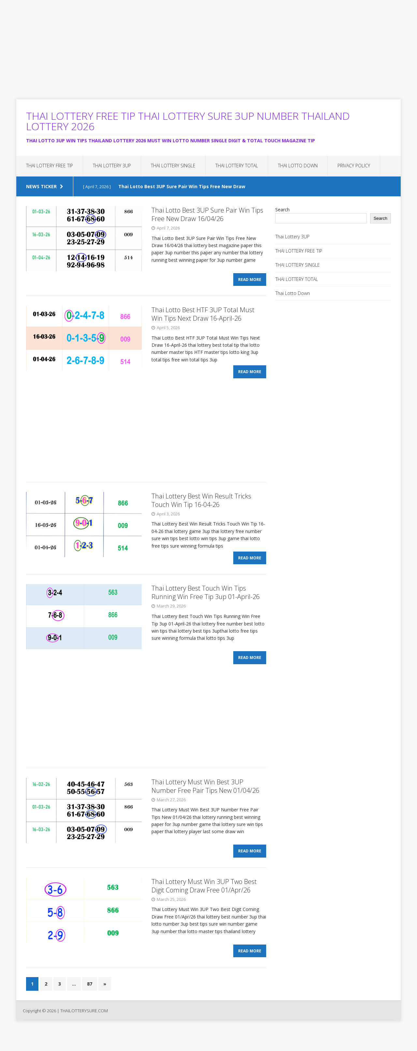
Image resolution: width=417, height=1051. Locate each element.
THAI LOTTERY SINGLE (173, 165)
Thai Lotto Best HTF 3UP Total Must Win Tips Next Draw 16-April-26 (202, 317)
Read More (249, 283)
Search (282, 209)
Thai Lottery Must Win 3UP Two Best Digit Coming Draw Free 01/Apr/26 (204, 904)
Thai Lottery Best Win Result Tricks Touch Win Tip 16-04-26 (201, 507)
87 (89, 1006)
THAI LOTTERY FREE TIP (49, 165)
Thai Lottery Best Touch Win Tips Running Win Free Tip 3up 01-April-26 (205, 603)
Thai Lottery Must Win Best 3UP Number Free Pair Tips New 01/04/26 (205, 800)
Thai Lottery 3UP (112, 165)
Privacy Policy (354, 165)
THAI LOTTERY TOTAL (236, 165)
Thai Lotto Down (298, 165)
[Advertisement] (195, 45)
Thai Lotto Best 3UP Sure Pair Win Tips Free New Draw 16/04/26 (207, 214)
